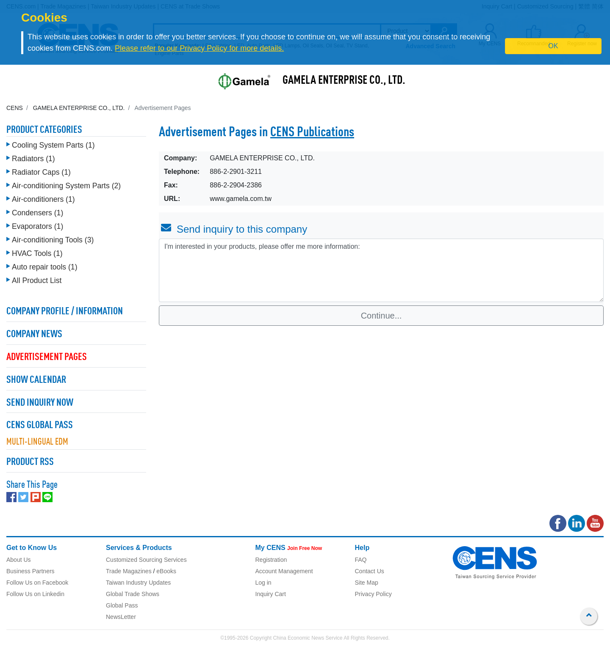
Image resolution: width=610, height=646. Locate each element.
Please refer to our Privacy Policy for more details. (199, 48)
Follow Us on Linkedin (35, 594)
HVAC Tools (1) (37, 253)
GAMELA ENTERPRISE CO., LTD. (344, 81)
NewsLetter (121, 616)
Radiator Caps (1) (41, 172)
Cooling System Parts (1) (53, 145)
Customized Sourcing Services (146, 559)
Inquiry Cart (270, 594)
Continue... (381, 315)
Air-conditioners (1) (43, 199)
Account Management (284, 571)
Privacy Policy (373, 594)
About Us (18, 559)
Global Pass (122, 605)
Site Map (366, 582)
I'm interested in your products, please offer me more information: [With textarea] (381, 270)
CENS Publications (312, 133)
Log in (263, 582)
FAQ (361, 559)
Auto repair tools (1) (45, 267)
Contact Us (369, 571)
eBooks (166, 571)
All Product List (36, 280)
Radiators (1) (33, 158)
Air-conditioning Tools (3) (53, 240)
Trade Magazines (129, 571)
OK (553, 45)
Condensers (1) (37, 213)
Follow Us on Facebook (37, 582)
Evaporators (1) (37, 226)
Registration (271, 559)
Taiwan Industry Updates (138, 582)
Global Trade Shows (132, 594)
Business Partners (30, 571)
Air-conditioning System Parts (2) (66, 185)
